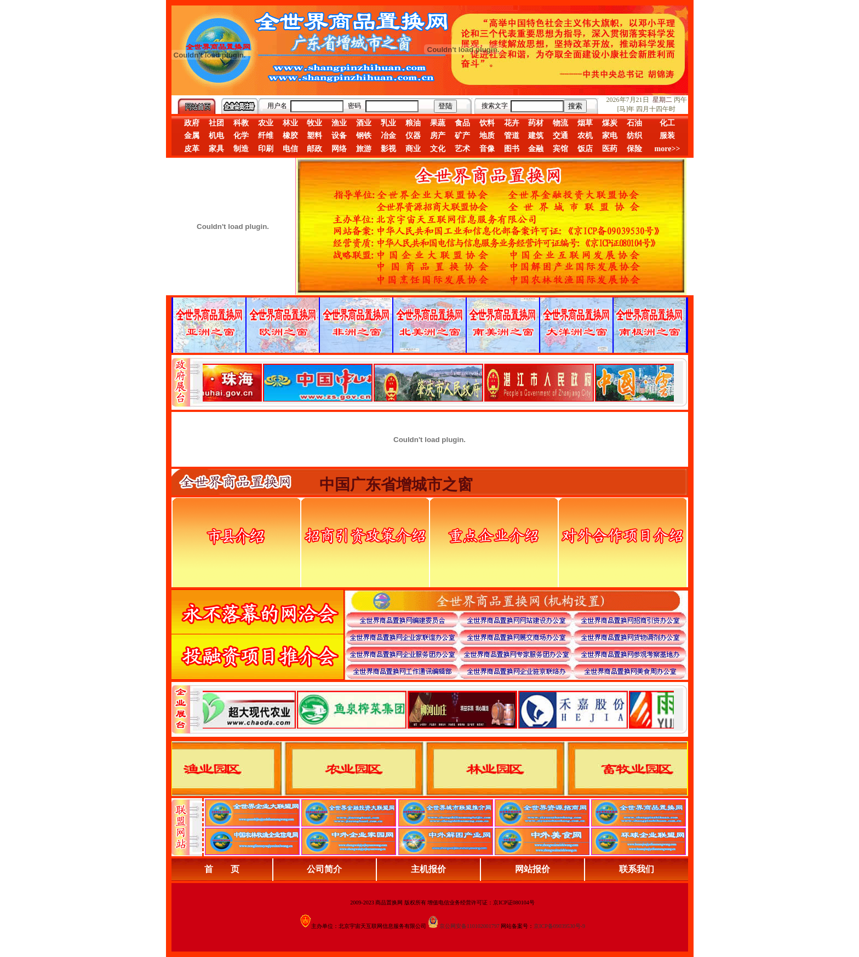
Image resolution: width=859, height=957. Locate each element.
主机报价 (428, 869)
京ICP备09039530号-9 (559, 926)
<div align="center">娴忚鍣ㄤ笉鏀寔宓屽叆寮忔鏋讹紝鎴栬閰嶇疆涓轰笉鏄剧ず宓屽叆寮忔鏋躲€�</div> (438, 382)
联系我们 (636, 869)
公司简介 (324, 869)
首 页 (221, 869)
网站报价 (532, 869)
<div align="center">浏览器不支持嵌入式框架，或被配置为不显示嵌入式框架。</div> (438, 709)
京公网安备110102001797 (469, 926)
